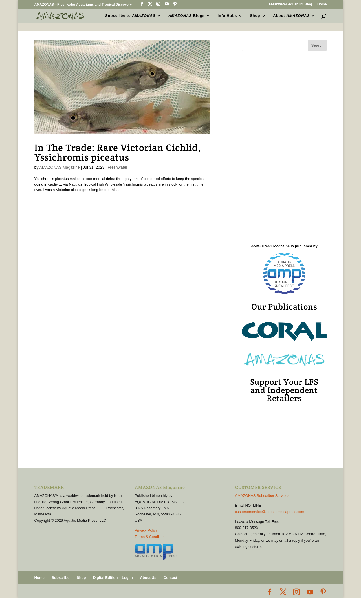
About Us (148, 577)
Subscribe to (130, 16)
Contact (170, 577)
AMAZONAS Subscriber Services (262, 495)
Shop (255, 16)
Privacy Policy (146, 530)
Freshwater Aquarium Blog (290, 4)
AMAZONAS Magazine (59, 167)
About (291, 16)
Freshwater (117, 167)
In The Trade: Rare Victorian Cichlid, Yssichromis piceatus (117, 152)
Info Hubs (227, 16)
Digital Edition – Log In (113, 577)
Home (322, 4)
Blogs (186, 16)
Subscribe (60, 577)
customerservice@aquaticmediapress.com (269, 512)
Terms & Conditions (151, 537)
